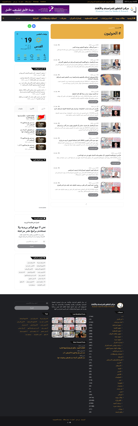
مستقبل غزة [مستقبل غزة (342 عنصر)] (32, 285)
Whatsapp (36, 1)
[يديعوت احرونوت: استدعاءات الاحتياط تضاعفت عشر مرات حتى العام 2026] (80, 334)
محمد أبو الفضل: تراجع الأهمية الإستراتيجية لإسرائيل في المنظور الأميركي (78, 62)
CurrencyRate (42, 207)
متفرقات (63, 18)
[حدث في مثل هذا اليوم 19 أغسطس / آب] (41, 140)
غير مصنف (119, 389)
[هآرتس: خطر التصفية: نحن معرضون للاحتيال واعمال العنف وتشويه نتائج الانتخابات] (57, 320)
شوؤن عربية (117, 339)
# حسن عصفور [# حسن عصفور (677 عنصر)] (32, 278)
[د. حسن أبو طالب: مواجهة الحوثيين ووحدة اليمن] (111, 50)
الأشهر (43, 109)
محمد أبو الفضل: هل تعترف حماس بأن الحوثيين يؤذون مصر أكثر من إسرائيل (77, 125)
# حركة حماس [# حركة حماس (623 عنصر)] (41, 278)
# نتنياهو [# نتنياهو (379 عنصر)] (22, 281)
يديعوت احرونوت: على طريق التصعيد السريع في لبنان (100, 1)
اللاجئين (119, 374)
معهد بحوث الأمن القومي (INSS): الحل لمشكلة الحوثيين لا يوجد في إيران (78, 140)
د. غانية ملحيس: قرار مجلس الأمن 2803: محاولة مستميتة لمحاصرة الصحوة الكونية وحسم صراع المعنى (32, 92)
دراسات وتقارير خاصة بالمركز (113, 345)
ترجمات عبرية (117, 406)
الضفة (119, 368)
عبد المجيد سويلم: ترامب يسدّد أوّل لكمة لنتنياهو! (85, 94)
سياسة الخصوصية (6, 1)
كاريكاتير (120, 394)
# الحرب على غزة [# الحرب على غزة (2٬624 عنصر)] (30, 266)
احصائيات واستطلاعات (49, 18)
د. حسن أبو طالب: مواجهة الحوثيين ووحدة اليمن (85, 47)
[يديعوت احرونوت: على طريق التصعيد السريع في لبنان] (57, 327)
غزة (120, 380)
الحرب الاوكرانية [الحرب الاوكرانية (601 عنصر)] (41, 285)
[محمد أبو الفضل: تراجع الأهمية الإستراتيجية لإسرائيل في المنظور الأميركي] (111, 64)
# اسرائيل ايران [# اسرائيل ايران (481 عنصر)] (31, 262)
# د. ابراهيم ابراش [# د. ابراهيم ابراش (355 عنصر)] (41, 281)
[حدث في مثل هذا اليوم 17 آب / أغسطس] (41, 147)
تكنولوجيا (120, 383)
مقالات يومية (120, 18)
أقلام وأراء (118, 400)
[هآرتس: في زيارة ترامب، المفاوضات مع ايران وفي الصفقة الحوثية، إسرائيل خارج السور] (111, 111)
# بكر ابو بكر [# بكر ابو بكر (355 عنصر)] (22, 272)
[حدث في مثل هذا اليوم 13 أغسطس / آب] (41, 125)
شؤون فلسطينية (116, 331)
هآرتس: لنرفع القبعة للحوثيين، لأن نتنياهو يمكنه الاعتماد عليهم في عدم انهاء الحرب (99, 155)
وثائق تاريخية (119, 412)
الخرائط (35, 18)
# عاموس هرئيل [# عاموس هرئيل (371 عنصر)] (30, 281)
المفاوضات (118, 377)
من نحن (15, 1)
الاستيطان (118, 365)
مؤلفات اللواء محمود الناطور (113, 348)
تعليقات (20, 109)
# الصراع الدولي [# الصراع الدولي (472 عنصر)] (31, 272)
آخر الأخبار (119, 319)
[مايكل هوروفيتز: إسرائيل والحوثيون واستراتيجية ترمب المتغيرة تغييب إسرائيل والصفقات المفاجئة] (111, 79)
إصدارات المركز (75, 18)
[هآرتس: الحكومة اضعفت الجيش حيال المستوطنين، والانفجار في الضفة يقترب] (80, 327)
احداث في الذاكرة (118, 351)
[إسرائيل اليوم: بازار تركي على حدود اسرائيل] (69, 320)
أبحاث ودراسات (106, 18)
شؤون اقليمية (117, 328)
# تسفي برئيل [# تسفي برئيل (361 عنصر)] (42, 275)
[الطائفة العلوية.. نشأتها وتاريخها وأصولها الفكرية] (41, 117)
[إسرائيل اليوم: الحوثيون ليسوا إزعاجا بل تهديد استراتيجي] (111, 173)
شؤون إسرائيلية (116, 325)
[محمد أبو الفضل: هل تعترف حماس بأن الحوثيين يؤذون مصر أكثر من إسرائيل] (111, 128)
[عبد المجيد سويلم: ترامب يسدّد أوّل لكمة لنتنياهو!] (111, 96)
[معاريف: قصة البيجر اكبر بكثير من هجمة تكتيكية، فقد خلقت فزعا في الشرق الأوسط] (111, 187)
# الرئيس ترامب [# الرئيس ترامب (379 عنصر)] (41, 272)
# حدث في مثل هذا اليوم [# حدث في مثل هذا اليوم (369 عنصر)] (30, 275)
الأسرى (119, 362)
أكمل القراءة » (93, 55)
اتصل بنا (21, 1)
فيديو (121, 391)
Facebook (43, 1)
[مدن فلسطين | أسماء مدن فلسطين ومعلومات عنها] (41, 132)
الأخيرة (32, 109)
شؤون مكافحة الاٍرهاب (115, 334)
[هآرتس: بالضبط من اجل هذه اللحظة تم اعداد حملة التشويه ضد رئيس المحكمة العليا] (80, 320)
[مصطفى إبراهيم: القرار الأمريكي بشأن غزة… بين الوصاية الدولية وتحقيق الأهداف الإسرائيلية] (69, 334)
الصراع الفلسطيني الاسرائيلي (115, 360)
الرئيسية (131, 18)
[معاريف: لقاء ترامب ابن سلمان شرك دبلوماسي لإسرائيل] (69, 327)
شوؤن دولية (118, 336)
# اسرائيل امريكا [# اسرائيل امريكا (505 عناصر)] (41, 262)
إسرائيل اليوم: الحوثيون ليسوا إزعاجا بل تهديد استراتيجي (83, 170)
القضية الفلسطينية (91, 18)
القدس (119, 371)
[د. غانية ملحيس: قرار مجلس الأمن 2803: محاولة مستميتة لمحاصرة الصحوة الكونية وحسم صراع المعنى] (57, 334)
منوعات (120, 409)
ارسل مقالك (28, 1)
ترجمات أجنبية (117, 403)
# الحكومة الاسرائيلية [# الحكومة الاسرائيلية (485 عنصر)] (40, 269)
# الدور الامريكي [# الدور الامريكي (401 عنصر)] (29, 269)
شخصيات (120, 386)
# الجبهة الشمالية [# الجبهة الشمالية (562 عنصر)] (41, 266)
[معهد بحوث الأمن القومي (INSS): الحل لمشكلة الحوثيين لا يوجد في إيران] (111, 143)
